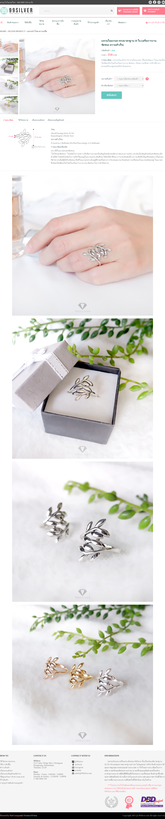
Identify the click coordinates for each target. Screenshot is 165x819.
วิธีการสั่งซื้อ (5, 764)
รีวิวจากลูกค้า (93, 22)
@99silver (79, 761)
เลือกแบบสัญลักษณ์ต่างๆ (10, 774)
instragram (79, 767)
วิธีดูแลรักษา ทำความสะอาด (12, 777)
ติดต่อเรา (122, 22)
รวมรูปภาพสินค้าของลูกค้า (11, 783)
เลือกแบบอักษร (6, 771)
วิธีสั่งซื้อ (28, 22)
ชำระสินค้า (5, 768)
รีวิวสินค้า (4, 780)
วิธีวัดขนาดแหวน (7, 761)
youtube (78, 770)
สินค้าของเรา (13, 22)
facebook (78, 764)
